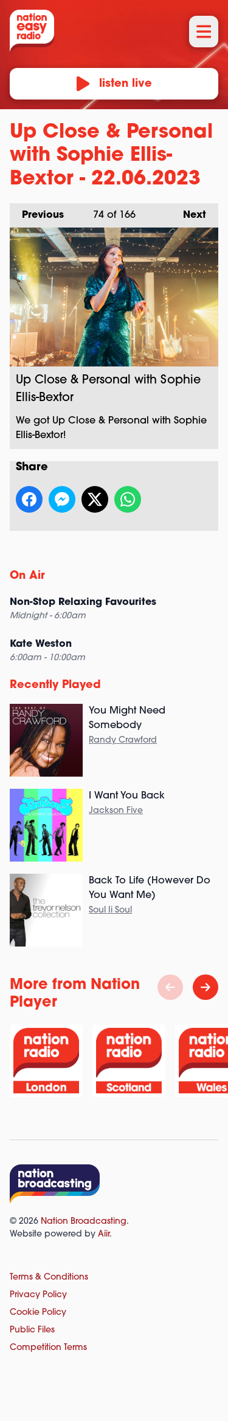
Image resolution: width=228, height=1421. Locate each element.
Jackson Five (116, 810)
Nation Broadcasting (83, 1221)
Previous (37, 211)
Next (188, 211)
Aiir (103, 1234)
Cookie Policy (38, 1312)
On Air (27, 576)
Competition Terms (48, 1347)
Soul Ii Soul (110, 910)
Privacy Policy (38, 1295)
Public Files (32, 1330)
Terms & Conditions (49, 1277)
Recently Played (55, 685)
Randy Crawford (123, 740)
